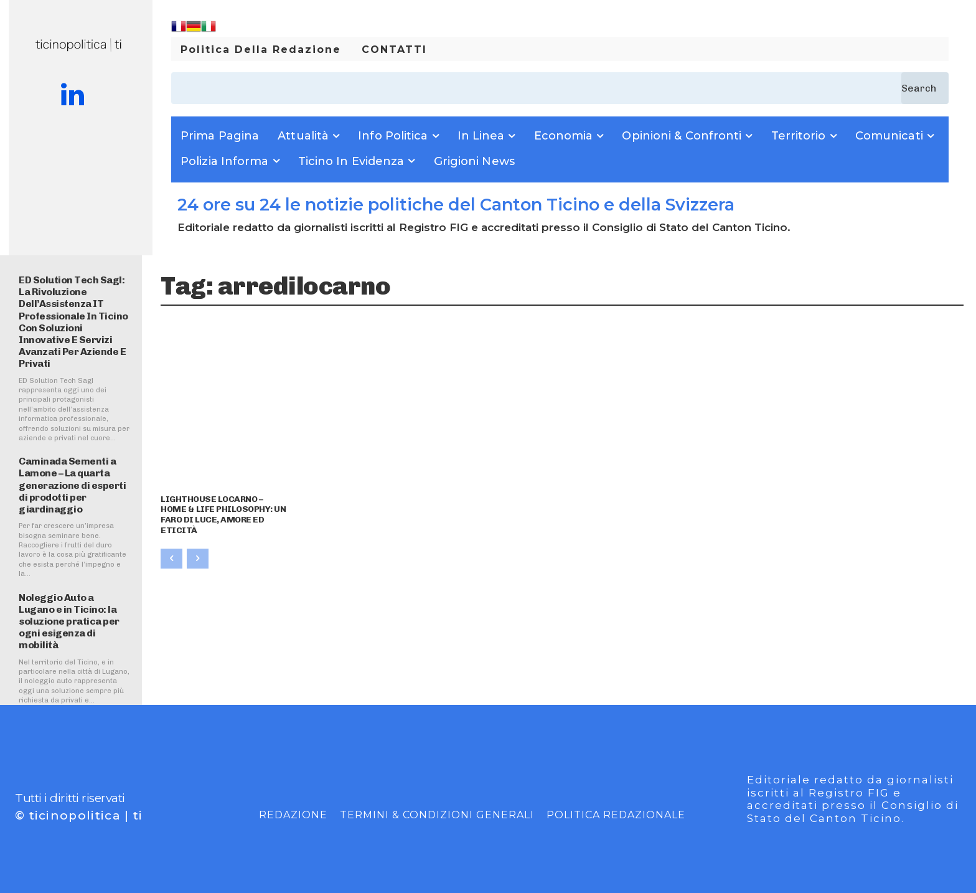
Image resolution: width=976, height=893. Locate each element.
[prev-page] (171, 559)
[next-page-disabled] (198, 559)
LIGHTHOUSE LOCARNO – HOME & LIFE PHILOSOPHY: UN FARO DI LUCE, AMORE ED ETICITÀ (223, 515)
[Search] (925, 88)
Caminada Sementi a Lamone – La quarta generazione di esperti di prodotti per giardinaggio (72, 485)
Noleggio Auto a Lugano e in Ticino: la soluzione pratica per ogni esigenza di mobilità (69, 621)
